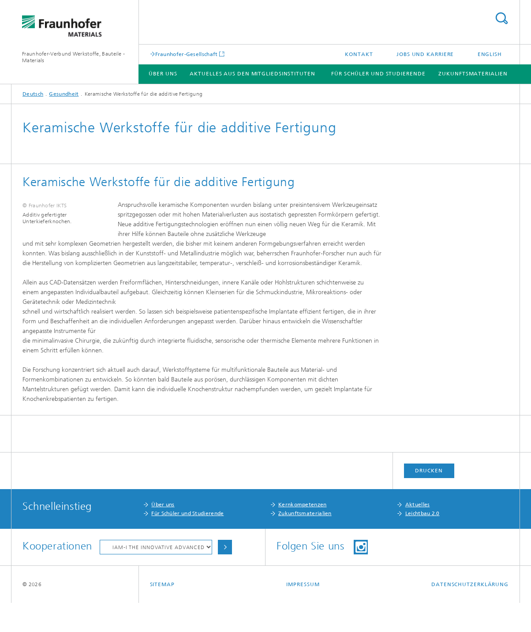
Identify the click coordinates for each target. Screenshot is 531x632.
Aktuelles (417, 534)
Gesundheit (64, 94)
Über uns (162, 534)
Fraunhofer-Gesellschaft (186, 54)
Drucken (428, 500)
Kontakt (359, 54)
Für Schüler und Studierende (378, 74)
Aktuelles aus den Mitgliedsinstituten (252, 74)
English (490, 54)
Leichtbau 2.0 (422, 542)
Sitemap (162, 613)
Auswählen (225, 576)
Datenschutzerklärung (470, 613)
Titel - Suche (501, 18)
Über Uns (163, 74)
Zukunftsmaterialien (472, 74)
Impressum (302, 613)
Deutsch (32, 94)
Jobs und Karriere (425, 54)
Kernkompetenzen (302, 534)
